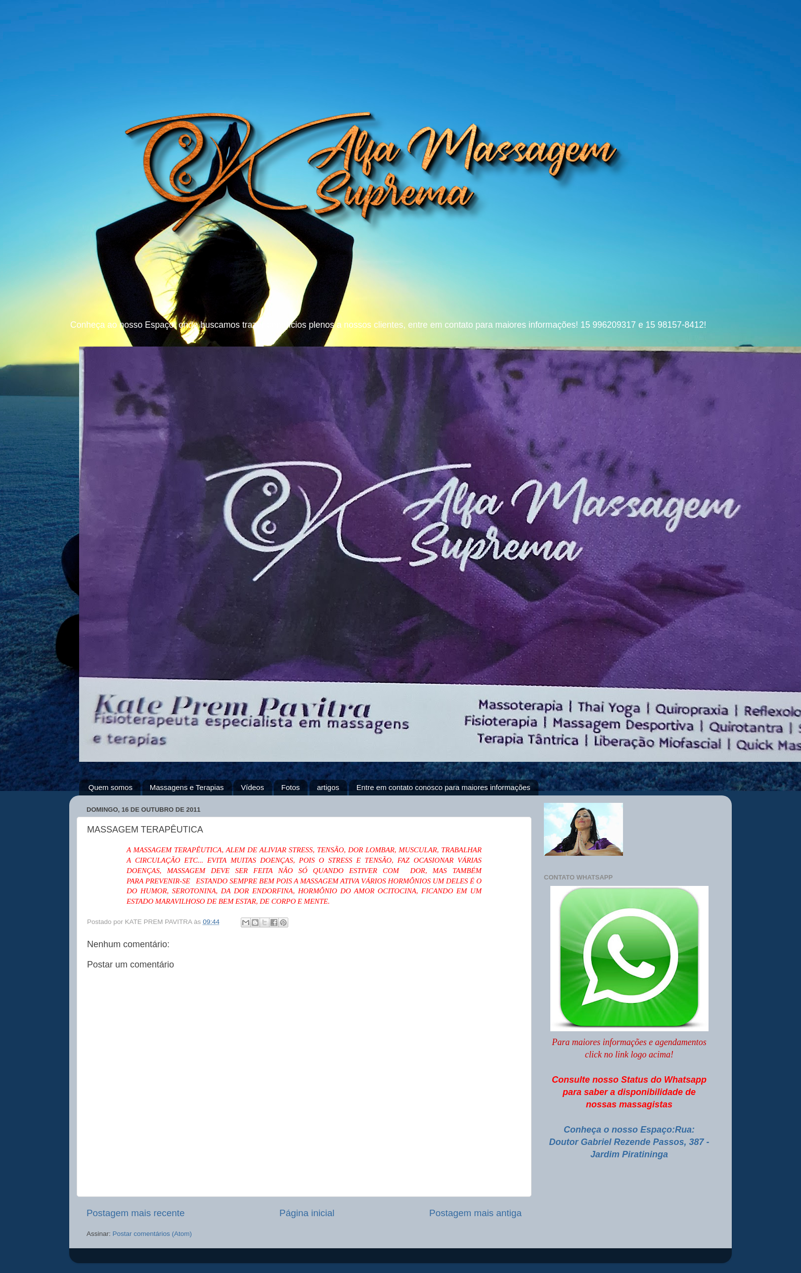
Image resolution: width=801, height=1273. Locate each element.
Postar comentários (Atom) (152, 1233)
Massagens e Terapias (187, 787)
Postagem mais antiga (475, 1213)
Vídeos (252, 787)
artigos (328, 787)
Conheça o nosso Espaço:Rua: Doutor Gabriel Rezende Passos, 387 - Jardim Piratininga (629, 1142)
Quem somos (111, 787)
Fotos (290, 787)
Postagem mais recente (135, 1213)
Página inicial (306, 1213)
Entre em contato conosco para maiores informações (443, 787)
